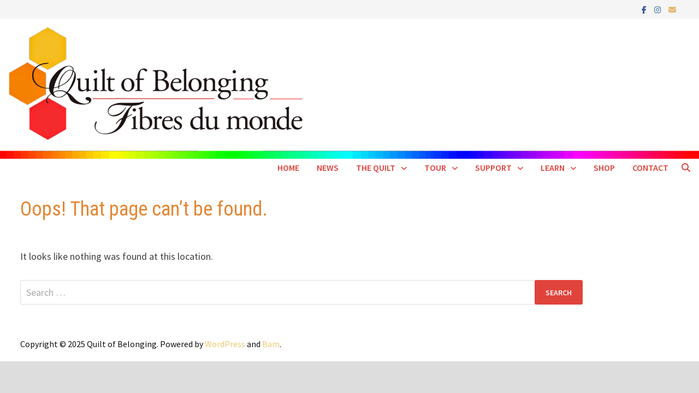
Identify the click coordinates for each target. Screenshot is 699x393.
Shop (604, 167)
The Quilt (375, 167)
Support (493, 167)
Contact (650, 167)
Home (288, 167)
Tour (435, 167)
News (328, 167)
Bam (271, 343)
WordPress (225, 343)
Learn (553, 167)
